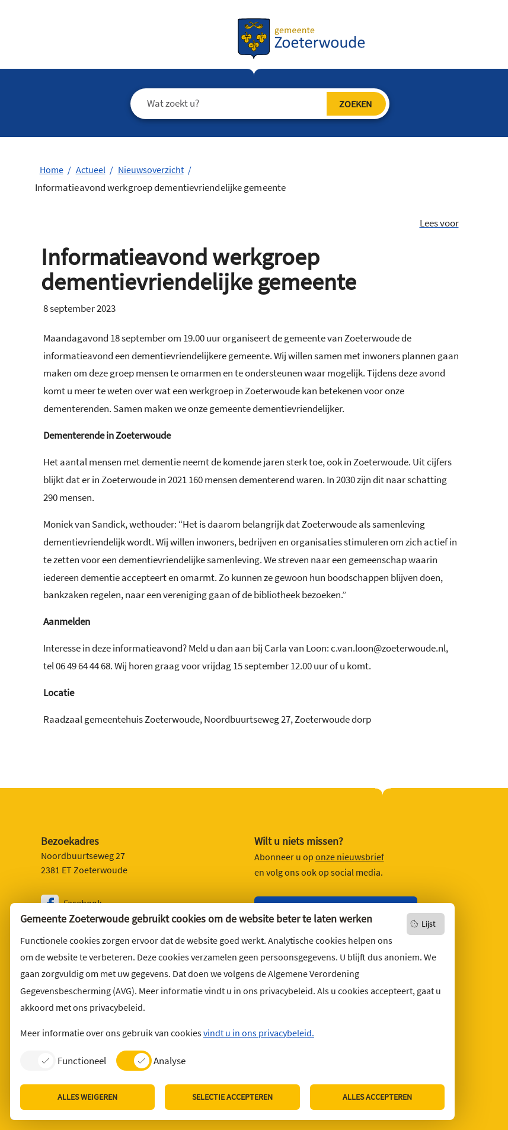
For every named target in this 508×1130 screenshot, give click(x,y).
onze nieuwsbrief (349, 857)
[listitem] (63, 1060)
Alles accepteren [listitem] (377, 1096)
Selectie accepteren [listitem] (232, 1096)
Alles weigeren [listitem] (87, 1096)
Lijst (428, 923)
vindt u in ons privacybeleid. (258, 1033)
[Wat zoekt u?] (251, 103)
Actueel (91, 169)
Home (51, 169)
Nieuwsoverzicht (151, 169)
